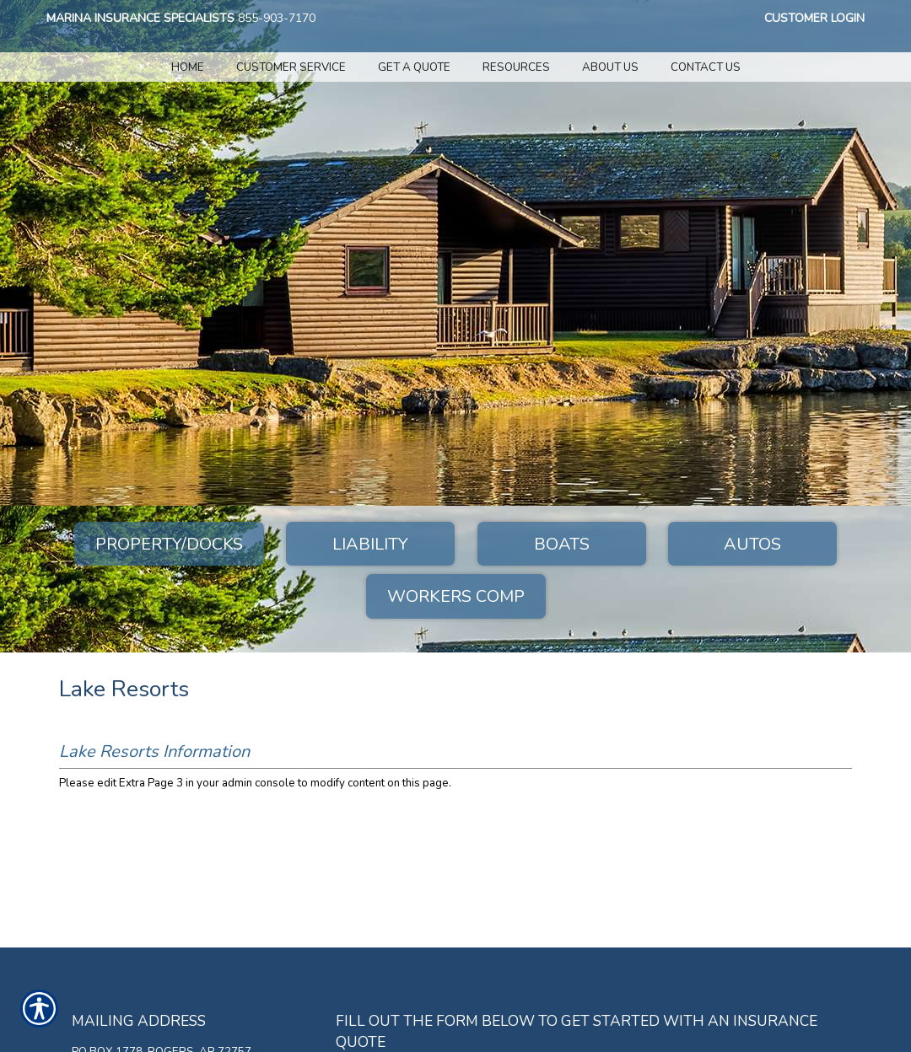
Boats (562, 544)
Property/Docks (169, 544)
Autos (752, 544)
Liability (370, 544)
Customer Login (814, 18)
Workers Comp (456, 596)
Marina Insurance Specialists (140, 18)
